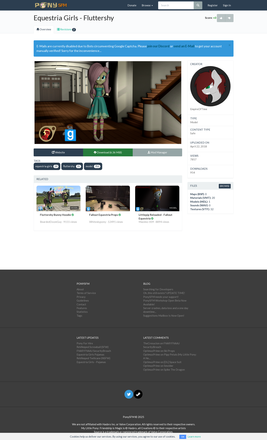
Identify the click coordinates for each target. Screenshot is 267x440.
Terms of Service (86, 293)
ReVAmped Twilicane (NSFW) (93, 358)
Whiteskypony (97, 221)
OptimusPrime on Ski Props (159, 350)
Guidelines (83, 300)
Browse (147, 5)
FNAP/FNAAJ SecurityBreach (94, 350)
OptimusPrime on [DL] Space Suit (162, 362)
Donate (131, 5)
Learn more (194, 436)
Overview (43, 29)
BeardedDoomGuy (51, 221)
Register (213, 5)
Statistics (82, 311)
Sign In (227, 5)
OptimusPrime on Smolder (158, 365)
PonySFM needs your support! (161, 296)
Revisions (66, 29)
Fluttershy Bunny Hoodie (56, 214)
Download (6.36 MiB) (108, 152)
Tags (79, 315)
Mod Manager (157, 152)
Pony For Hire (85, 343)
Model (194, 122)
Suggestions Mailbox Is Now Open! (163, 315)
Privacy (81, 296)
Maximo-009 (146, 221)
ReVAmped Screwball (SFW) (93, 346)
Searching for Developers (158, 289)
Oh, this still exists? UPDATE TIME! (164, 293)
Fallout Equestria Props (104, 214)
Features (82, 308)
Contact (81, 304)
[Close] (229, 45)
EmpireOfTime (198, 109)
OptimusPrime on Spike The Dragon (164, 369)
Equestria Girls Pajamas (90, 354)
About (80, 289)
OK (182, 437)
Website (58, 152)
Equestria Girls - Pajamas (91, 362)
